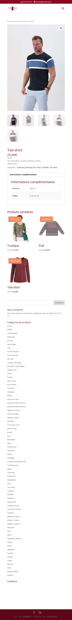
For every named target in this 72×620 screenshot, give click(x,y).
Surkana (10, 553)
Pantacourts (12, 447)
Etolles (9, 395)
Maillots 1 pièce (13, 520)
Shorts (9, 454)
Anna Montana (13, 414)
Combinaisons (12, 465)
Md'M (9, 535)
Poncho (10, 340)
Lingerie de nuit (13, 505)
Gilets (9, 568)
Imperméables (12, 571)
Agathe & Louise (13, 410)
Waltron (10, 575)
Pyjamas (10, 513)
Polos (9, 373)
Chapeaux (11, 392)
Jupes (9, 443)
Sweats (10, 557)
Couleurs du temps (14, 362)
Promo (10, 326)
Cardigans (11, 458)
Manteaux (11, 337)
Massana (10, 527)
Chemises (11, 472)
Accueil (9, 21)
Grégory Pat (12, 370)
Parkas (9, 542)
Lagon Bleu (11, 502)
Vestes (9, 560)
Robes (9, 546)
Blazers (10, 564)
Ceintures (10, 388)
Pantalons (11, 450)
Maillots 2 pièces (13, 524)
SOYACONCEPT (13, 351)
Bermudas (11, 439)
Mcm (9, 531)
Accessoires (11, 384)
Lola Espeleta (12, 333)
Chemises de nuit (13, 509)
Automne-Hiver (13, 399)
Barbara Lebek (13, 417)
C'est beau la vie (13, 425)
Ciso (9, 348)
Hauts (16, 21)
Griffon (9, 329)
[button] (61, 28)
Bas (8, 436)
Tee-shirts (22, 21)
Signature (10, 549)
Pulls (9, 483)
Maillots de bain (13, 516)
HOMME (45, 167)
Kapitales (10, 498)
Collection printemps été (26, 167)
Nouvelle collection (14, 538)
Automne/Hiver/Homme (16, 406)
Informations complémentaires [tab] (23, 174)
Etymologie (11, 344)
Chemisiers (11, 476)
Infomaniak (52, 617)
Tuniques (10, 491)
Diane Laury (12, 428)
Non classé (11, 381)
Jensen (9, 432)
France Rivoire (12, 355)
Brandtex (10, 421)
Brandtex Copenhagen (15, 366)
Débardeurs (11, 480)
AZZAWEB (26, 617)
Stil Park (10, 359)
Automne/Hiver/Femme (16, 403)
